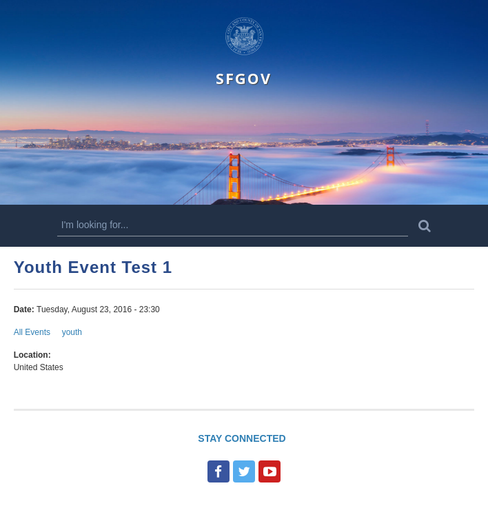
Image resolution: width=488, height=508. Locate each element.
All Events (32, 332)
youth (72, 332)
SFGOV (244, 78)
